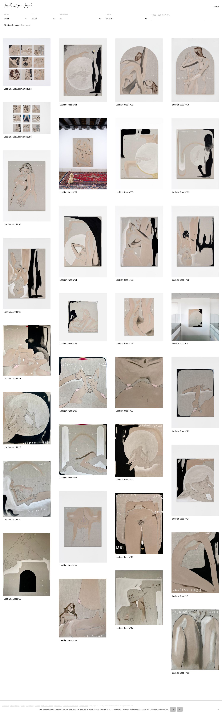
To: (33, 14)
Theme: (109, 14)
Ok (173, 709)
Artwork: (64, 14)
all (81, 18)
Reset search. (26, 25)
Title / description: (161, 15)
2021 (16, 18)
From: (6, 14)
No (180, 709)
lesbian (127, 18)
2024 (44, 18)
